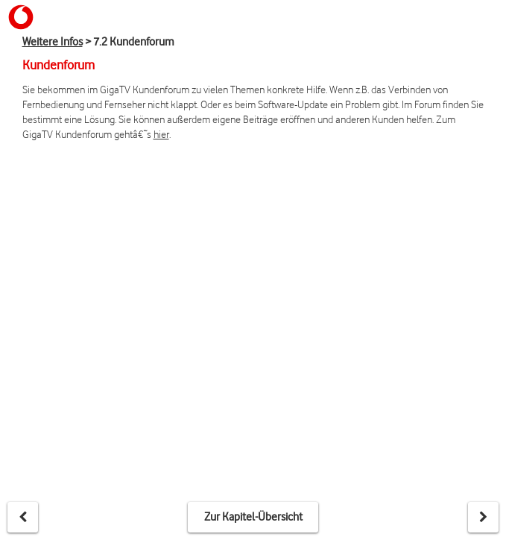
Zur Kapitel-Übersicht (253, 517)
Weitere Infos (52, 41)
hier (161, 134)
